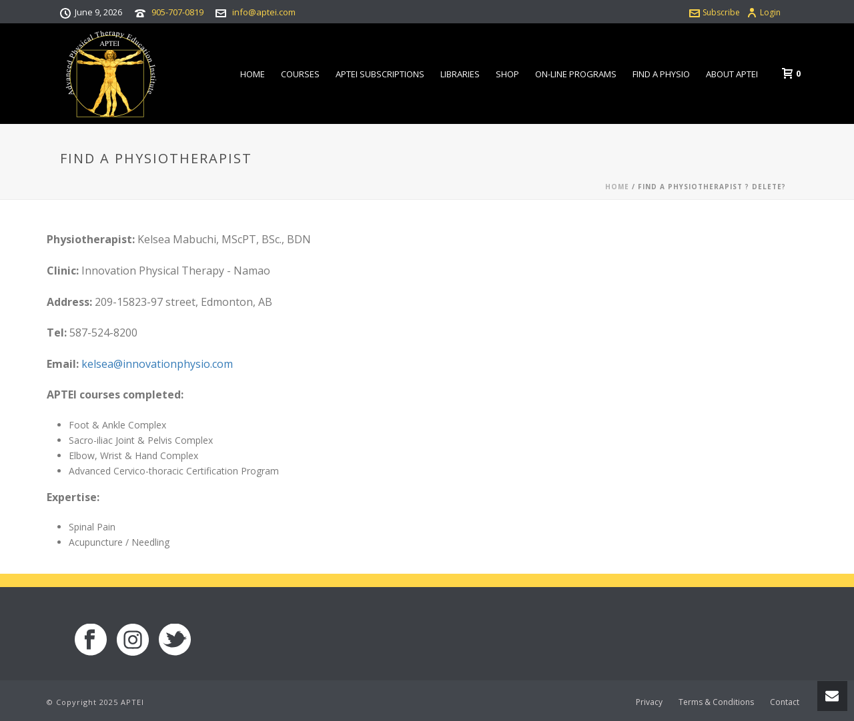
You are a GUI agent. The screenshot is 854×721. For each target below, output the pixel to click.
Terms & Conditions (716, 702)
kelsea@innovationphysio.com (157, 364)
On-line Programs (575, 74)
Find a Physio (661, 74)
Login (764, 12)
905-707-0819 (177, 12)
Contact (784, 702)
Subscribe (714, 12)
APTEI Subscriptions (380, 74)
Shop (507, 74)
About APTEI (732, 74)
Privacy (649, 702)
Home (252, 74)
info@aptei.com (264, 12)
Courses (300, 74)
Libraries (460, 74)
